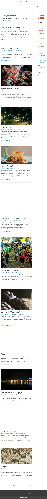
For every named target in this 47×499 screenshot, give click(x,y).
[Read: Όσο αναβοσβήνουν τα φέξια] (16, 379)
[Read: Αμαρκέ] (16, 341)
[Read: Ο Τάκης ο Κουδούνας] (16, 420)
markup (41, 28)
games (44, 31)
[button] (37, 7)
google (38, 26)
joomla (40, 39)
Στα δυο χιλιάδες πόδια (10, 270)
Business (43, 39)
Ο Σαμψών (5, 466)
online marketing (43, 35)
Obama (38, 33)
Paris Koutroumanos (41, 54)
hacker (38, 28)
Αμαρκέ (4, 354)
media (44, 26)
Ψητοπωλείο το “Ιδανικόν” (11, 88)
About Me (11, 7)
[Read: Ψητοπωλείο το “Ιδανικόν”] (16, 75)
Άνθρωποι (9, 394)
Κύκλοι (21, 7)
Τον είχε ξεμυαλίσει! (8, 166)
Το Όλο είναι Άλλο (23, 2)
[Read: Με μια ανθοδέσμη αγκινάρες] (16, 299)
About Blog (16, 7)
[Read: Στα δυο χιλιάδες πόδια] (16, 252)
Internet (45, 28)
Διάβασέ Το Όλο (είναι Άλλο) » (6, 42)
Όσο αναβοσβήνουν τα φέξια (12, 393)
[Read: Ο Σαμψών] (16, 456)
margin (41, 26)
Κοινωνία (8, 314)
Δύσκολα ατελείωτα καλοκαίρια (13, 27)
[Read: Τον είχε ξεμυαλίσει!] (16, 154)
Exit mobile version (23, 497)
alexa (40, 35)
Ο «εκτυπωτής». (7, 127)
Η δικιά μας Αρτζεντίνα (10, 48)
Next (30, 485)
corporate (42, 33)
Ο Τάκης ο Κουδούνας (9, 431)
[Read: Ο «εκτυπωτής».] (16, 116)
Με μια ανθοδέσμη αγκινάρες (12, 312)
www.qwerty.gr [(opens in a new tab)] (32, 493)
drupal (38, 35)
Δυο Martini (26, 7)
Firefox (38, 39)
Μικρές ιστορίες (32, 7)
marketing (40, 31)
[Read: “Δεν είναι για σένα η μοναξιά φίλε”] (16, 200)
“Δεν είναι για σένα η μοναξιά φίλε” (15, 218)
